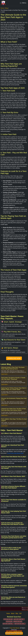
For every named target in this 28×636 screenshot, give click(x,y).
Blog (6, 8)
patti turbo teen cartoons (20, 623)
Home (2, 8)
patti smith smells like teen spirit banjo (19, 619)
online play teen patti (8, 619)
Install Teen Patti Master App (15, 453)
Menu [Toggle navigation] (23, 3)
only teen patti (9, 621)
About (12, 613)
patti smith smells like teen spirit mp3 (8, 623)
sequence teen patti (18, 621)
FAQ (20, 613)
